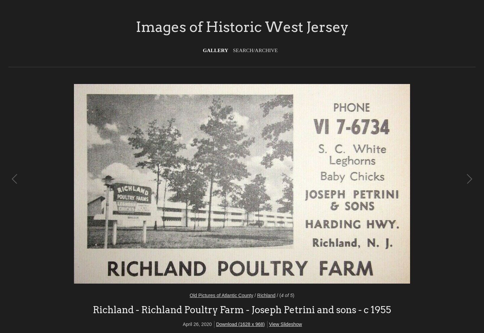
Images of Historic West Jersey (242, 26)
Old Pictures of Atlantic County (221, 295)
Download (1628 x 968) (240, 324)
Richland (266, 295)
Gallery (216, 50)
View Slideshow (285, 324)
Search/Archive (255, 50)
